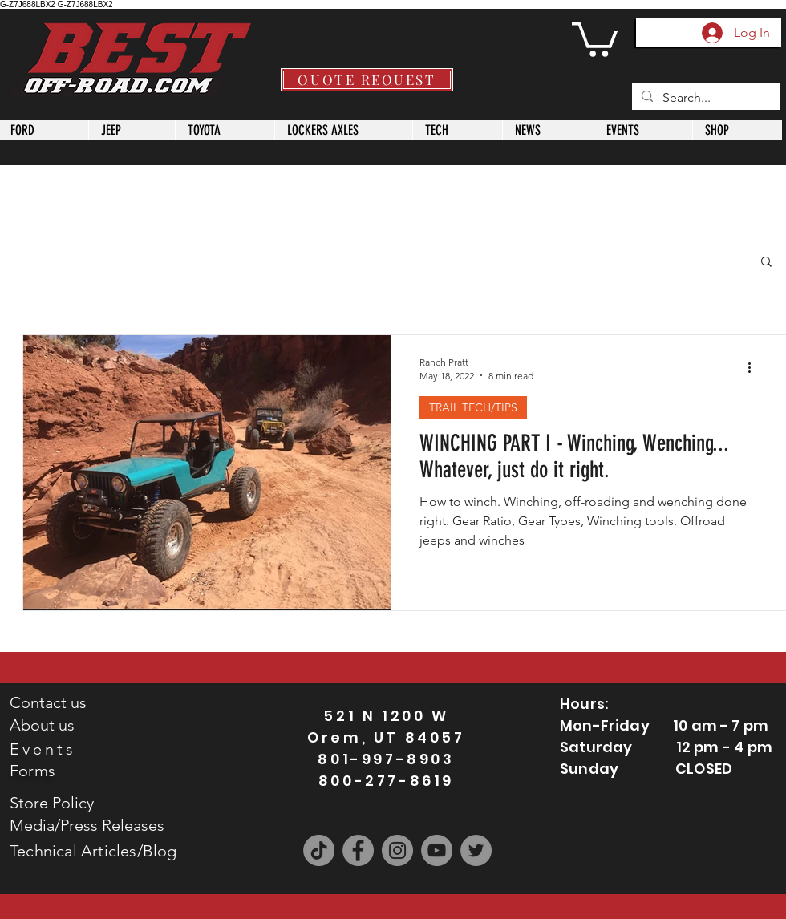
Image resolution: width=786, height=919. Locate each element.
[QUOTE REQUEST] (367, 79)
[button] (595, 37)
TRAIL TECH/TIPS (473, 407)
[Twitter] (476, 850)
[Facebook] (358, 850)
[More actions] (754, 368)
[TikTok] (318, 850)
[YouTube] (436, 850)
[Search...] (704, 98)
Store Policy (52, 802)
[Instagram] (397, 850)
